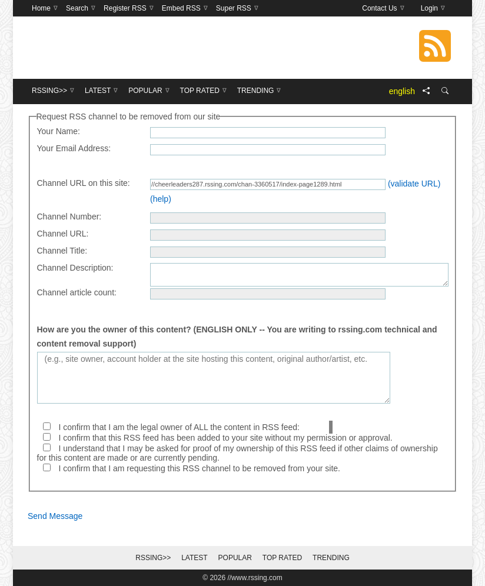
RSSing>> (153, 558)
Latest (194, 558)
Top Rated (282, 558)
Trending (331, 558)
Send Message (55, 516)
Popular (235, 558)
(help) (160, 199)
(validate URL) (414, 183)
